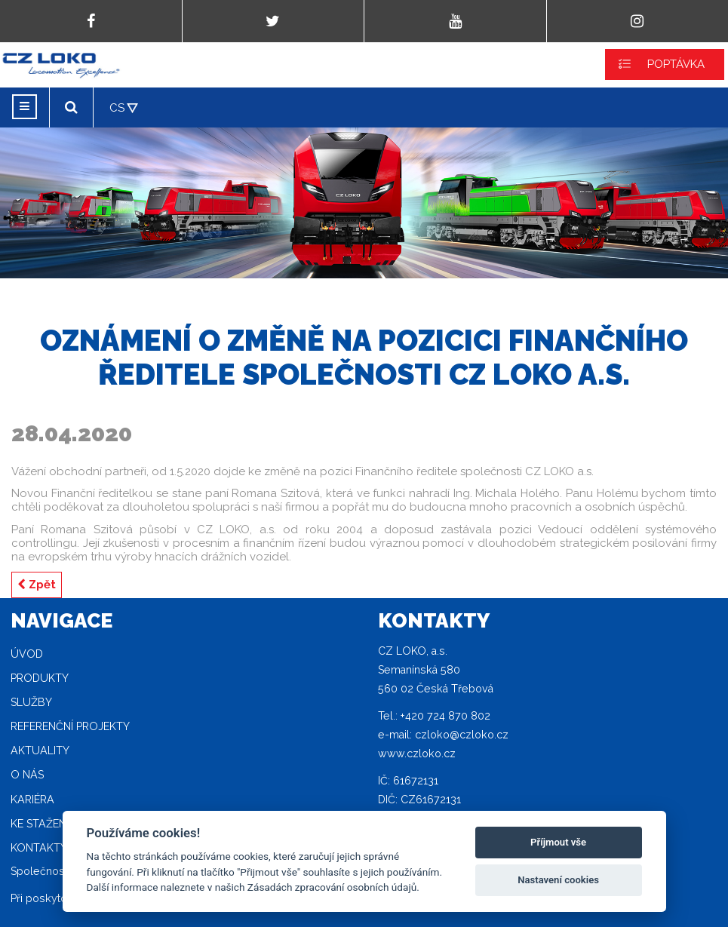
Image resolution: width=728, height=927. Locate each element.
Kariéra (32, 799)
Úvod (27, 654)
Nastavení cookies (558, 880)
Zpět (36, 584)
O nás (27, 775)
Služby (31, 702)
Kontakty (39, 848)
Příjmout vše (558, 842)
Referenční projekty (70, 726)
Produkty (40, 678)
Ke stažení (40, 824)
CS (116, 108)
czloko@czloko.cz (461, 735)
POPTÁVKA (676, 64)
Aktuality (40, 750)
